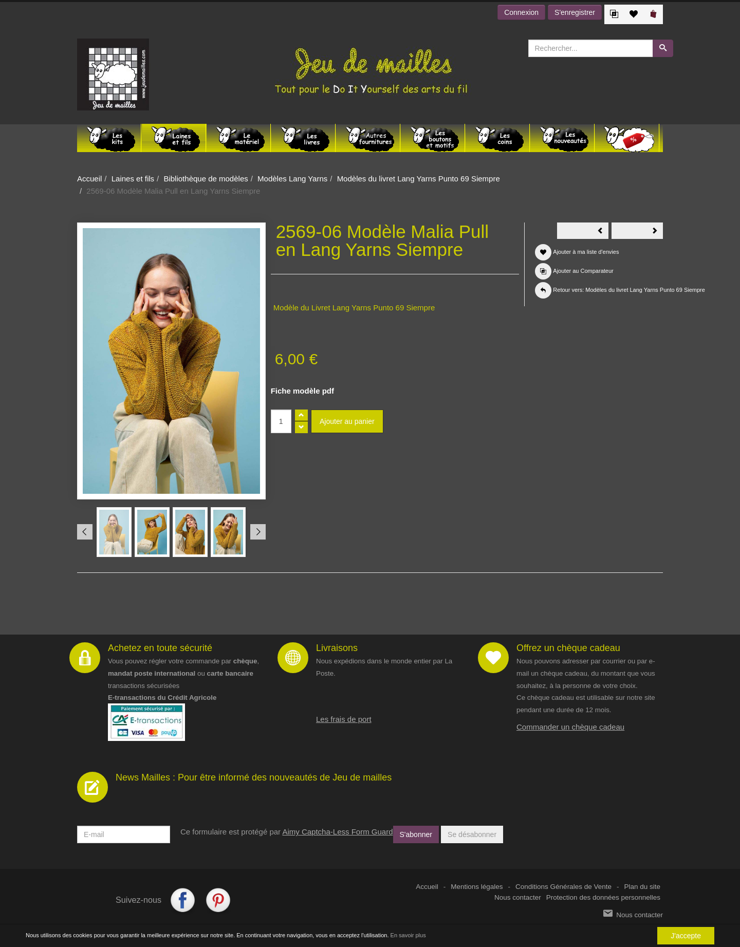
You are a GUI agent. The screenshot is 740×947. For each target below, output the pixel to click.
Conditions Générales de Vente (563, 886)
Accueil (89, 178)
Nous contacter (517, 897)
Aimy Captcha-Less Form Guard (337, 831)
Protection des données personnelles (603, 897)
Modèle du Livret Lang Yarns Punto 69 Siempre (354, 307)
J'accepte (686, 936)
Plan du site (642, 886)
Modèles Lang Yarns (292, 178)
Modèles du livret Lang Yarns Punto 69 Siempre (418, 178)
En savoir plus (408, 935)
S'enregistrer (574, 12)
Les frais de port (344, 719)
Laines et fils (133, 178)
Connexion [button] (521, 12)
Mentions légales (477, 886)
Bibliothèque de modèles (205, 178)
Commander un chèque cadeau (570, 726)
